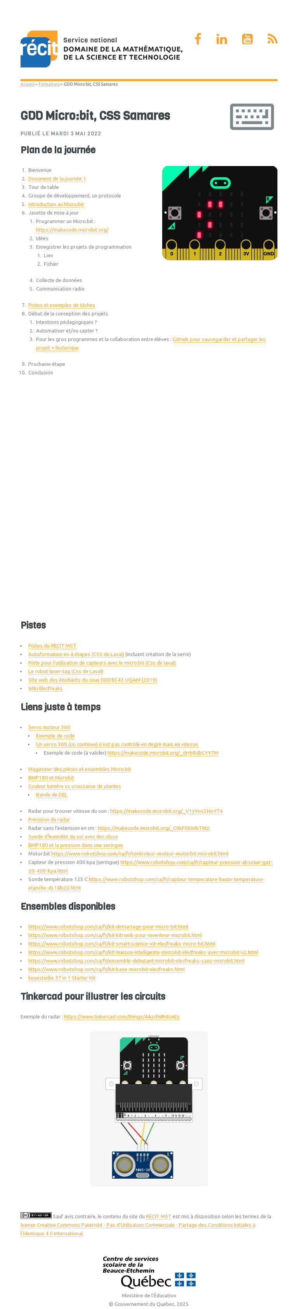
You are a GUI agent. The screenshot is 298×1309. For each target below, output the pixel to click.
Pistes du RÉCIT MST (52, 646)
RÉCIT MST (159, 1216)
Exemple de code (55, 736)
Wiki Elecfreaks (45, 688)
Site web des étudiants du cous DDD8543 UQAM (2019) (92, 680)
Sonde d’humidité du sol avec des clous (73, 837)
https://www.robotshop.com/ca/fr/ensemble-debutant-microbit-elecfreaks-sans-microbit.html (136, 961)
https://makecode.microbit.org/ (72, 230)
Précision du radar (49, 819)
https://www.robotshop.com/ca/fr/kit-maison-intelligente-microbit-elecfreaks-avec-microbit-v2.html (143, 952)
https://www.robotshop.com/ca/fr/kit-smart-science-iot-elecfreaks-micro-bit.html (121, 944)
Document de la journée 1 (57, 179)
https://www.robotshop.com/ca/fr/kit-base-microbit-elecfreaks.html (106, 969)
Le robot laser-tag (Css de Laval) (65, 671)
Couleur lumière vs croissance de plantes (74, 786)
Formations (49, 84)
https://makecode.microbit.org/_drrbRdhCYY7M (162, 753)
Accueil (28, 84)
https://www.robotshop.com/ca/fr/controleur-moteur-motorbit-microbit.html (139, 854)
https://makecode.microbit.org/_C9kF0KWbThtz (154, 828)
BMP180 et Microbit (51, 778)
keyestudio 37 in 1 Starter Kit (61, 978)
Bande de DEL (52, 795)
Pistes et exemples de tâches (61, 305)
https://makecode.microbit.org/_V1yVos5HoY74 (166, 811)
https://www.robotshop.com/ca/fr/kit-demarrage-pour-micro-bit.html (108, 927)
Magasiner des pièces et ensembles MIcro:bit (79, 769)
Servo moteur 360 (49, 727)
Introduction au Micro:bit (56, 204)
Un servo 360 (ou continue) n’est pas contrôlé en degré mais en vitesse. (117, 744)
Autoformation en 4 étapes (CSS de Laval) (76, 654)
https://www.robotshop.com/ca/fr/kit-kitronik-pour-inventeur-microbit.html (115, 935)
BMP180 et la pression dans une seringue (75, 845)
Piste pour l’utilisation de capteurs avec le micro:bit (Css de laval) (102, 663)
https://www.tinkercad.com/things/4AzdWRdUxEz (122, 1017)
